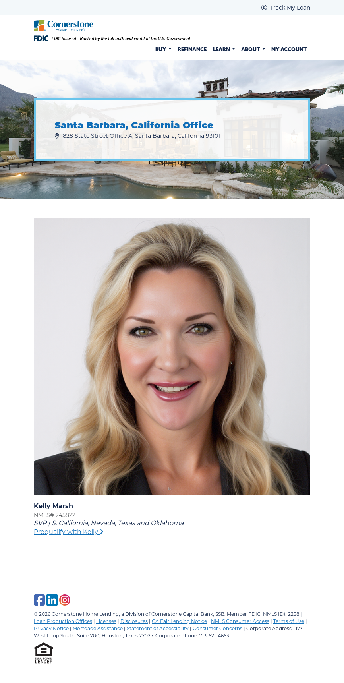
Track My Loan (285, 7)
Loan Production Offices (63, 621)
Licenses (106, 621)
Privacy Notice (51, 628)
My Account (289, 49)
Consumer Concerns (217, 628)
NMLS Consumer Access (240, 621)
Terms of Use (288, 621)
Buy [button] (161, 49)
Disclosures (134, 621)
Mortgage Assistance (98, 628)
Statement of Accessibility (158, 628)
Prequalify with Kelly (69, 531)
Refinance (192, 49)
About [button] (251, 49)
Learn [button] (222, 49)
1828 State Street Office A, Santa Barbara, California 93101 (137, 135)
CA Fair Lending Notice (179, 621)
